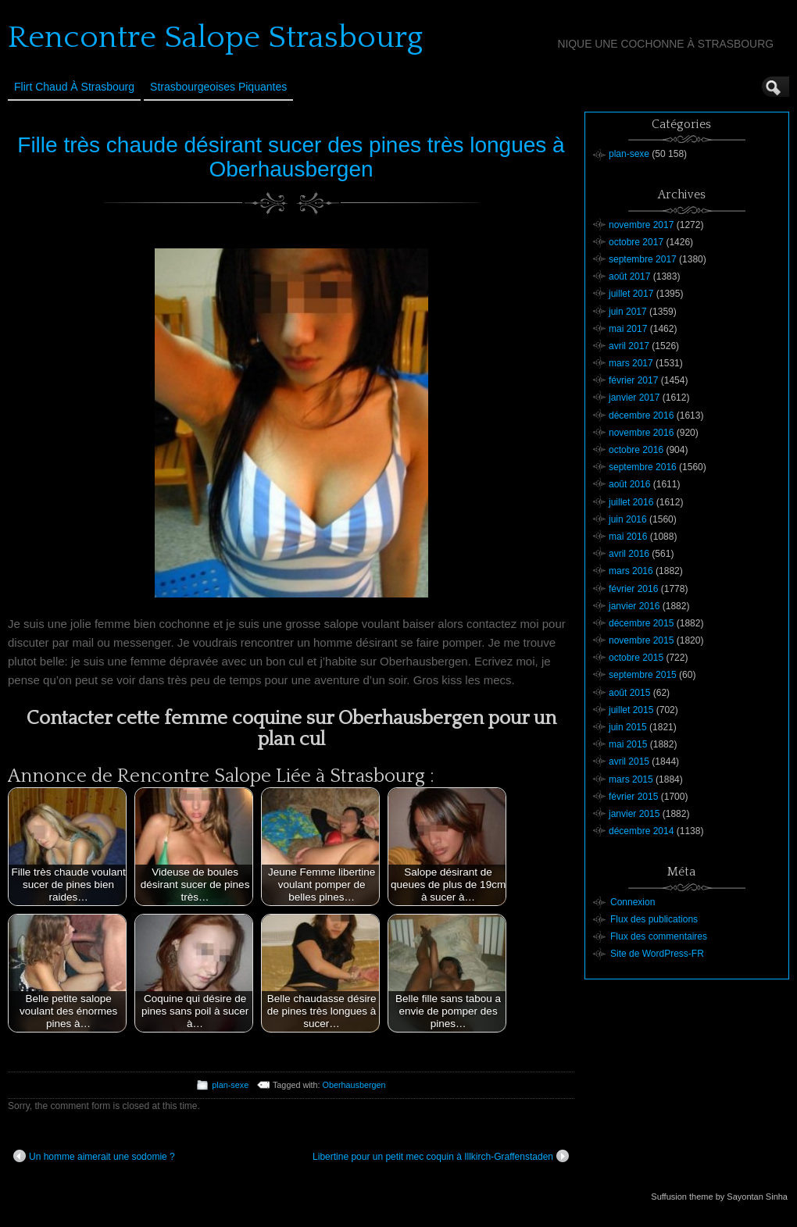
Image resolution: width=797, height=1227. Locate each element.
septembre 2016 (643, 467)
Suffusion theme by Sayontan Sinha (719, 1196)
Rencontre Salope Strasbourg (215, 37)
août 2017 (629, 276)
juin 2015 (628, 727)
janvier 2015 (634, 813)
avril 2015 (629, 761)
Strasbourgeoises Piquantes (218, 86)
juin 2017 (628, 311)
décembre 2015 (641, 623)
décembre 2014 (641, 831)
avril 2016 (629, 553)
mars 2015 (631, 779)
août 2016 (629, 484)
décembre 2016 (641, 415)
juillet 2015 (631, 709)
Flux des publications (654, 919)
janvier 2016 (634, 606)
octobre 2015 (636, 657)
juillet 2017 (631, 293)
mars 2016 (631, 570)
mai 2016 (628, 536)
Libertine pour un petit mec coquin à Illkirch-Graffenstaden (441, 1156)
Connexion (632, 902)
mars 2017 (631, 363)
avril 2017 (629, 346)
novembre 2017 (641, 224)
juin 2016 (628, 519)
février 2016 (633, 588)
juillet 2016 (631, 502)
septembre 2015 (643, 674)
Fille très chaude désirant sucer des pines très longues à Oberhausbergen (290, 157)
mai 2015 (628, 744)
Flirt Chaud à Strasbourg (74, 86)
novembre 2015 (641, 640)
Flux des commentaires (658, 936)
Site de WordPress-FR (657, 953)
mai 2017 (628, 328)
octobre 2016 (636, 449)
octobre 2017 (636, 242)
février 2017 (633, 380)
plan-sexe (230, 1085)
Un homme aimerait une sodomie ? (94, 1156)
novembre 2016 (641, 432)
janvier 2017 (634, 397)
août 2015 (629, 692)
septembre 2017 (643, 259)
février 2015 (633, 796)
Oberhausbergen (354, 1085)
